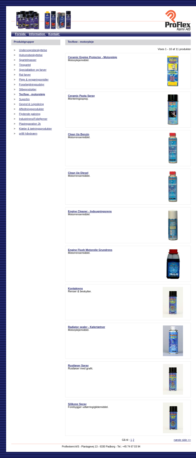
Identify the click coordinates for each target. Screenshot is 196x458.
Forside (20, 34)
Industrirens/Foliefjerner (33, 118)
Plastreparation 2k (30, 123)
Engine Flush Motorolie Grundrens (90, 249)
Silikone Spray (77, 404)
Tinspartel (25, 64)
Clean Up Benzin (78, 134)
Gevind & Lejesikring (31, 104)
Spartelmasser (27, 59)
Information (37, 34)
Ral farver (25, 74)
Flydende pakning (29, 113)
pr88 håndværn (28, 133)
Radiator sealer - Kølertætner (86, 326)
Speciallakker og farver (32, 69)
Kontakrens (75, 288)
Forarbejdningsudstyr (31, 84)
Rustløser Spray (78, 365)
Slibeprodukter (27, 89)
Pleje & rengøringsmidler (33, 79)
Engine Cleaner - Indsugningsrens (90, 211)
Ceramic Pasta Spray (81, 95)
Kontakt (54, 34)
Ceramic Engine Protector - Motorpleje (92, 57)
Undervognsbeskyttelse (33, 50)
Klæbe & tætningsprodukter (35, 128)
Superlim (24, 99)
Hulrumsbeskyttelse (30, 55)
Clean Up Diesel (78, 172)
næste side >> (182, 439)
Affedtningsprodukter (31, 109)
